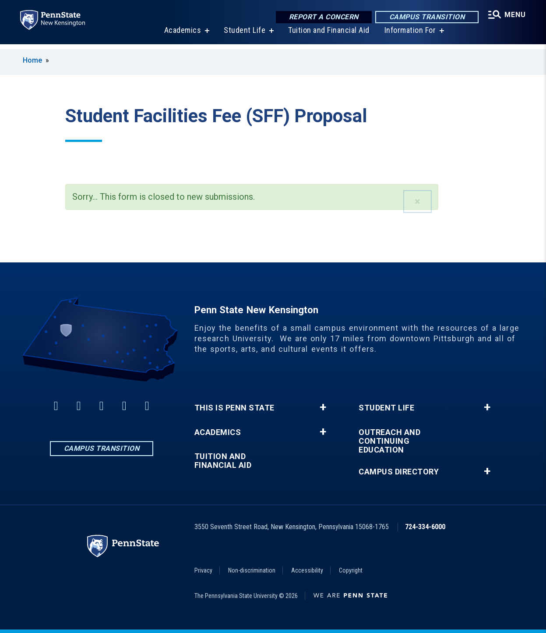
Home (32, 60)
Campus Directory (399, 471)
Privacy (203, 570)
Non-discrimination (251, 570)
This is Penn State (234, 407)
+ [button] (323, 407)
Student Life (243, 34)
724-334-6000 (425, 527)
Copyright (351, 570)
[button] (417, 201)
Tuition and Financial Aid (328, 34)
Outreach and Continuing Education (389, 441)
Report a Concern (322, 17)
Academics (182, 34)
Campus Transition (426, 17)
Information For (409, 34)
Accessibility (307, 570)
